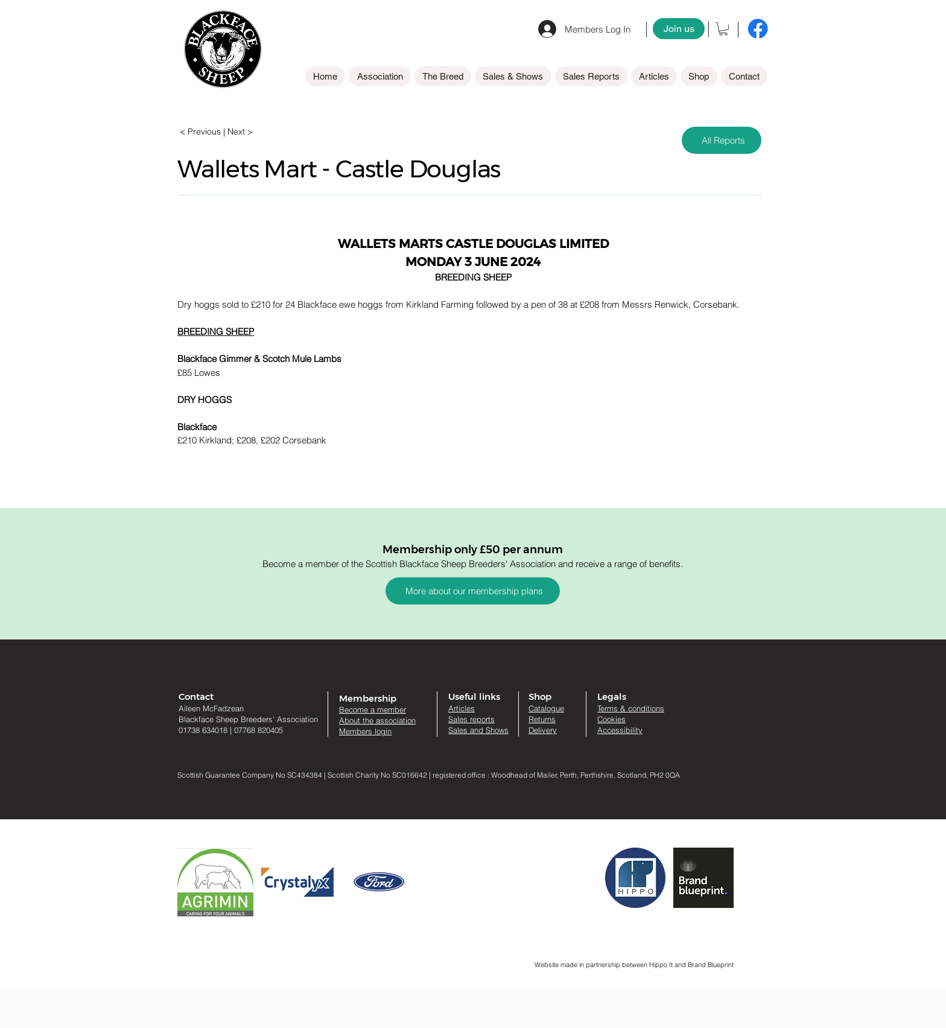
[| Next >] (238, 132)
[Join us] (679, 28)
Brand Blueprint (711, 964)
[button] (723, 29)
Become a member (372, 709)
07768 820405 (258, 730)
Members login (365, 731)
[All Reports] (721, 140)
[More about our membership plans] (473, 590)
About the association (377, 720)
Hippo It (662, 964)
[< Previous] (203, 132)
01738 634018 (203, 730)
